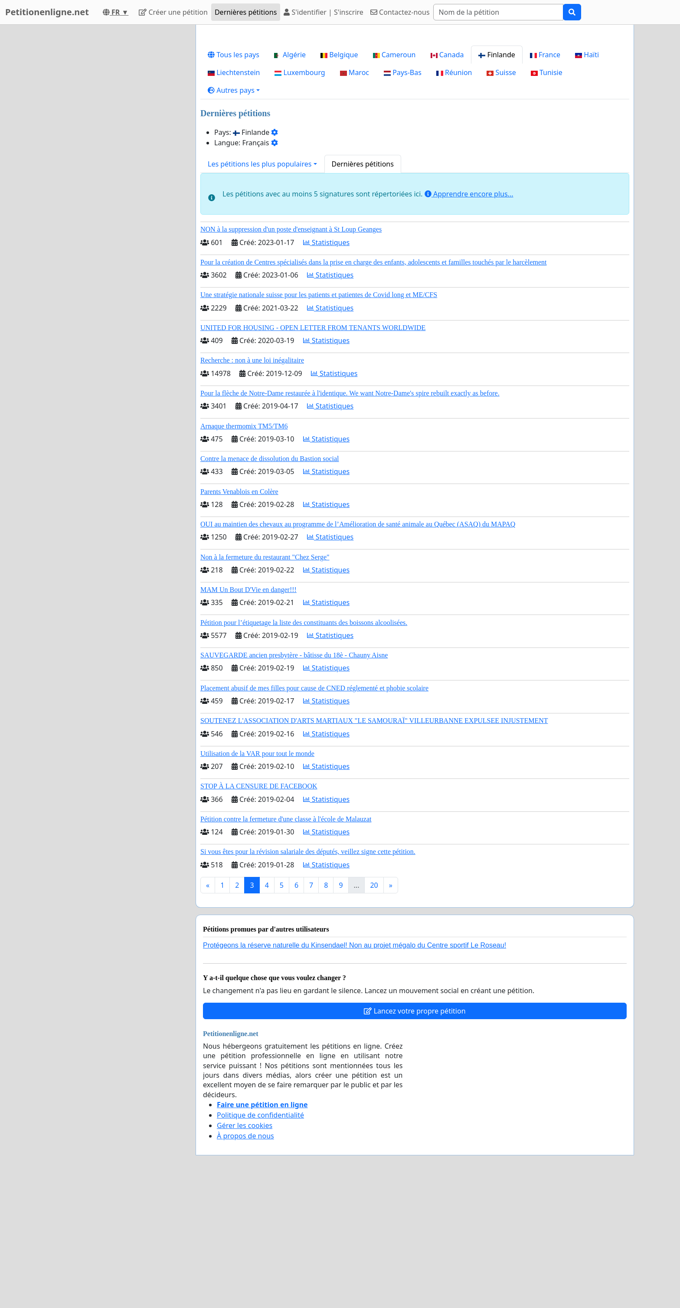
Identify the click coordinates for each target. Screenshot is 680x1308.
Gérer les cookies (244, 1247)
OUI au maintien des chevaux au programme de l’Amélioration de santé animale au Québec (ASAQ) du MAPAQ (357, 645)
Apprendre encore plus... (469, 315)
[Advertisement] (414, 99)
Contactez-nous (400, 12)
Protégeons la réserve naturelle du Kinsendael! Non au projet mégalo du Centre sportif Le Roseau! (354, 1066)
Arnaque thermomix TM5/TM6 (244, 547)
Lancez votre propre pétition (414, 1132)
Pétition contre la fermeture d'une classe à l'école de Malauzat (285, 940)
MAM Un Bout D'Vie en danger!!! (248, 711)
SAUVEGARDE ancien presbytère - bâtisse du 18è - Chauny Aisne (294, 776)
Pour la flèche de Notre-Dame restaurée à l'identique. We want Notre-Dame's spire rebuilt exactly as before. (350, 514)
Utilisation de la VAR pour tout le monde (257, 875)
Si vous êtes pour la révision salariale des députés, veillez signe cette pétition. (307, 973)
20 (374, 1006)
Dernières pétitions (246, 12)
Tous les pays (233, 176)
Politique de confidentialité (260, 1236)
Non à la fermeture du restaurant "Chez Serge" (265, 678)
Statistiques (326, 364)
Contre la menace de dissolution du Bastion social (269, 580)
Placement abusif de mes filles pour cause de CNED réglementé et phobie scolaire (314, 809)
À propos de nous (245, 1257)
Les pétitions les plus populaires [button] (259, 285)
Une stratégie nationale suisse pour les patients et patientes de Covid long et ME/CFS (318, 416)
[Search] (498, 12)
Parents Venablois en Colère (239, 613)
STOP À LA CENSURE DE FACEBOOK (258, 907)
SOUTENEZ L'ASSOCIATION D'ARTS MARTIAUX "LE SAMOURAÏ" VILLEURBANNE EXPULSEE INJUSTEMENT (374, 842)
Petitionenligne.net (47, 12)
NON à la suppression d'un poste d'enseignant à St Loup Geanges (291, 350)
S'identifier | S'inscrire (323, 12)
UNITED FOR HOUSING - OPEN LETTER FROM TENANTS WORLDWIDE (312, 449)
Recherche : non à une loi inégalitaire (252, 481)
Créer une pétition (173, 12)
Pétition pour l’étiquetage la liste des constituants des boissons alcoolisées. (303, 744)
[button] (233, 212)
